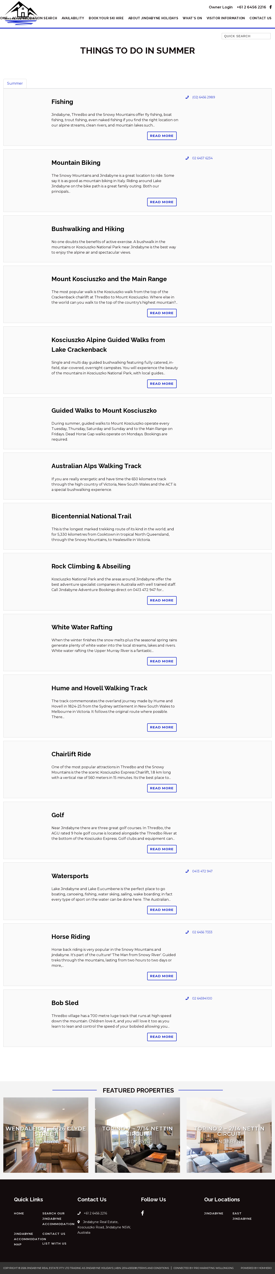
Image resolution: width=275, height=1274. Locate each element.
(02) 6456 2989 (203, 97)
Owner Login (221, 7)
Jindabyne (213, 1213)
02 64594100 (202, 998)
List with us (54, 1243)
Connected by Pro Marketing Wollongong (204, 1268)
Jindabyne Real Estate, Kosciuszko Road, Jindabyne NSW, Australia (104, 1227)
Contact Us (260, 18)
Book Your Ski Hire (106, 18)
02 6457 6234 (202, 158)
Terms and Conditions (153, 1268)
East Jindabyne (242, 1216)
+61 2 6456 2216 (251, 7)
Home (19, 1213)
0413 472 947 (202, 871)
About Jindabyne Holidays (153, 18)
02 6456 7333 (202, 932)
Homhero (265, 1268)
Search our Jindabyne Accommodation (58, 1219)
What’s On (192, 18)
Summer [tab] (15, 83)
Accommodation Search (34, 18)
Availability (73, 18)
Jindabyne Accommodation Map (30, 1239)
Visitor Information (226, 18)
